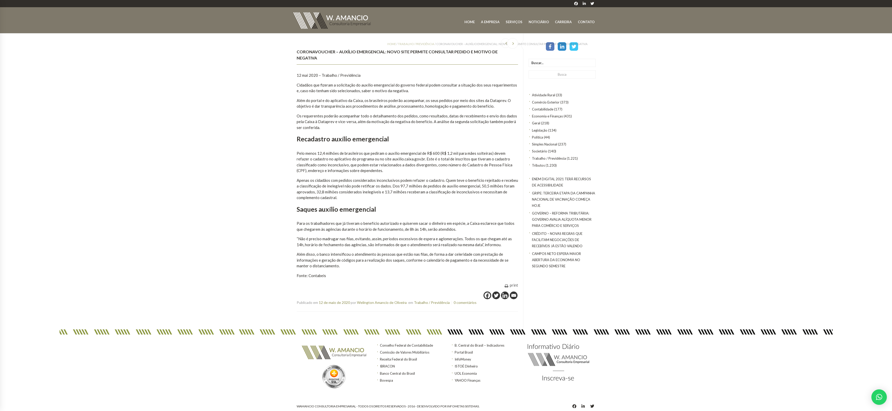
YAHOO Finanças (467, 380)
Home (469, 22)
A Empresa (490, 22)
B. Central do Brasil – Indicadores (479, 345)
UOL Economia (466, 373)
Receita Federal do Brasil (398, 359)
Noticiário (539, 22)
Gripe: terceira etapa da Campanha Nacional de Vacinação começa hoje (563, 199)
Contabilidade (542, 109)
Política (537, 137)
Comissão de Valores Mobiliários (404, 352)
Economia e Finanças (547, 116)
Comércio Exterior (546, 102)
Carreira (563, 22)
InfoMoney (463, 359)
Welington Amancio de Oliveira (382, 302)
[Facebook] (487, 295)
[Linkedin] (505, 295)
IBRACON (387, 366)
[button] (879, 397)
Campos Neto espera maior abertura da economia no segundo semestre (556, 260)
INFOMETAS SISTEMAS (463, 406)
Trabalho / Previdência (549, 158)
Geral (536, 123)
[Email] (514, 295)
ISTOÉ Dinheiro (466, 366)
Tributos (538, 165)
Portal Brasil (464, 352)
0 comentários (465, 302)
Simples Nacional (544, 144)
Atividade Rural (543, 95)
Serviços (514, 22)
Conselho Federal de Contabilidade (406, 345)
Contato (586, 22)
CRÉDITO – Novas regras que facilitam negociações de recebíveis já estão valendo (557, 240)
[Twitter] (496, 295)
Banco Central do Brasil (397, 373)
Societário (539, 151)
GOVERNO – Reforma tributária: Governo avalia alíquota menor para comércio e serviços (561, 219)
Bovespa (386, 380)
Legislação (539, 130)
